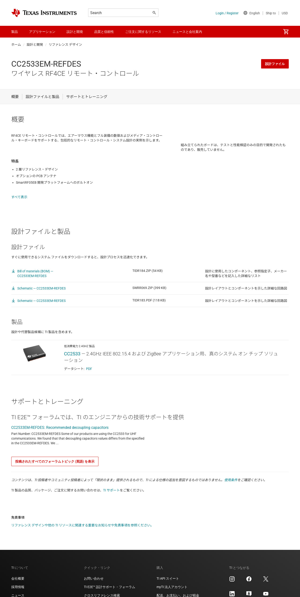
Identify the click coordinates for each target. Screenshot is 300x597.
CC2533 (72, 360)
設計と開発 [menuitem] (75, 32)
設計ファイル (275, 64)
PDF (89, 375)
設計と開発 (35, 44)
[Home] (44, 13)
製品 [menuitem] (14, 32)
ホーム (16, 44)
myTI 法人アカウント (172, 594)
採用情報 (17, 594)
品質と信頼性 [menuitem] (104, 32)
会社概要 (17, 585)
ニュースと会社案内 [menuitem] (187, 32)
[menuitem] (286, 32)
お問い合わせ (94, 585)
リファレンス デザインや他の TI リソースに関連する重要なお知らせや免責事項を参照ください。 (82, 532)
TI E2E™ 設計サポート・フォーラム (109, 594)
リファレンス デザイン (65, 44)
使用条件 (230, 487)
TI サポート (111, 497)
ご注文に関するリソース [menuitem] (143, 32)
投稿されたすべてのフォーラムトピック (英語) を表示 (54, 468)
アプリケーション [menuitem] (42, 32)
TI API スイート (168, 585)
